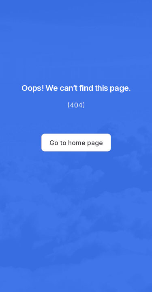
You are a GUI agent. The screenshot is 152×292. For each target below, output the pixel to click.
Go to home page (76, 143)
